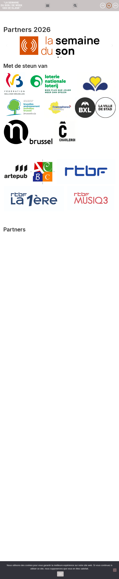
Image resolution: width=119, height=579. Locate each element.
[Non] (114, 570)
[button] (47, 5)
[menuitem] (102, 5)
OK (60, 574)
